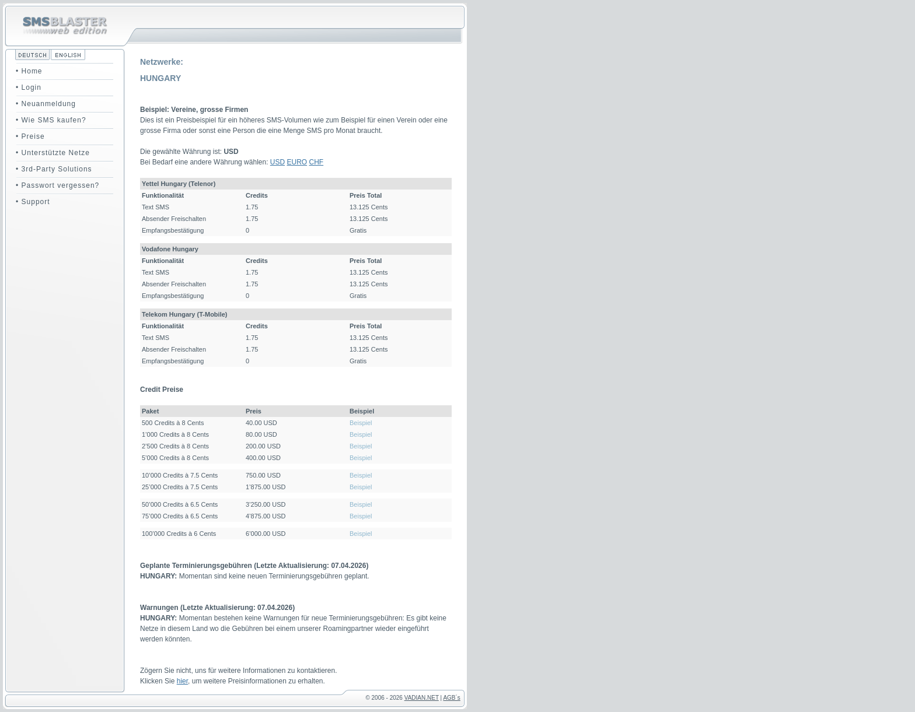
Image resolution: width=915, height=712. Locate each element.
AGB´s (451, 698)
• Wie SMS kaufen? (51, 120)
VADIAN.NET (421, 698)
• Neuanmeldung (46, 104)
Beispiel (361, 422)
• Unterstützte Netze (53, 153)
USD (277, 162)
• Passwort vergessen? (57, 185)
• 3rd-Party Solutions (54, 169)
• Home (29, 71)
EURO (297, 162)
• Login (28, 87)
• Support (33, 202)
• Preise (30, 136)
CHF (316, 162)
